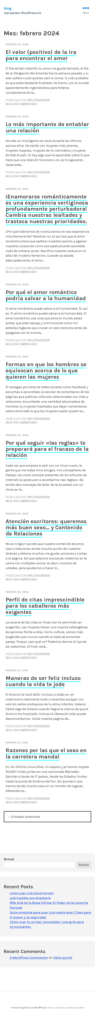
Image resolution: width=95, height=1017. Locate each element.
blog (8, 8)
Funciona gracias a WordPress (29, 1007)
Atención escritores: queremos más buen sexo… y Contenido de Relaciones (46, 527)
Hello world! (62, 958)
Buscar (9, 859)
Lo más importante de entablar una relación (47, 127)
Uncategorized (38, 100)
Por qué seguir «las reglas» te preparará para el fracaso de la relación (47, 449)
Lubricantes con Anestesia (30, 898)
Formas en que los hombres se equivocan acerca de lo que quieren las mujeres (46, 370)
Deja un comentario (21, 104)
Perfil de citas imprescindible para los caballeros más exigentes (45, 605)
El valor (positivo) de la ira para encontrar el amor (41, 55)
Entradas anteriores (25, 817)
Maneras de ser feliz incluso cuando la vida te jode (43, 681)
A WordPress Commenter (29, 958)
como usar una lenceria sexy (32, 893)
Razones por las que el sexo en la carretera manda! (46, 753)
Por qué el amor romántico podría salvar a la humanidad (46, 295)
